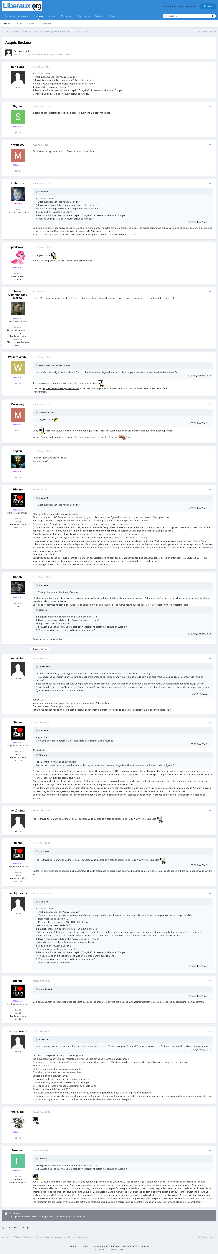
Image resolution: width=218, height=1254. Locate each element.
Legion (17, 451)
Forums (6, 23)
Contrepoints (84, 16)
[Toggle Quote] (37, 191)
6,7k (18, 518)
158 (18, 1138)
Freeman (17, 1150)
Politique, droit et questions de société (50, 54)
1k (18, 209)
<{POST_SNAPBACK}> (199, 222)
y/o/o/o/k (17, 1111)
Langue (73, 1246)
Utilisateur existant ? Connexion (180, 6)
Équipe (31, 23)
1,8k (18, 383)
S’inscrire (208, 6)
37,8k (18, 603)
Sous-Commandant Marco (17, 294)
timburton (17, 183)
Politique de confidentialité (106, 1246)
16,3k (18, 273)
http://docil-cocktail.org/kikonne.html (61, 388)
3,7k (18, 477)
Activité (51, 16)
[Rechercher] (179, 16)
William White (17, 357)
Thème (85, 1246)
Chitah (17, 577)
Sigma (17, 106)
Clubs (112, 16)
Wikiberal (99, 16)
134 (18, 132)
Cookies (145, 1246)
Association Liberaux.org (16, 16)
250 (18, 171)
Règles (19, 23)
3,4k (18, 1176)
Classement (45, 23)
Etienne (17, 489)
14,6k (18, 327)
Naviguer (38, 17)
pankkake (17, 247)
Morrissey (17, 144)
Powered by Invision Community (109, 1249)
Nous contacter (130, 1246)
